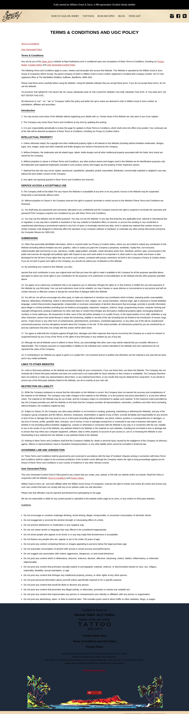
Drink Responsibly (94, 670)
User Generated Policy (31, 49)
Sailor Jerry (47, 61)
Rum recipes (106, 16)
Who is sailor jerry (65, 16)
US (94, 693)
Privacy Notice (77, 478)
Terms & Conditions (30, 44)
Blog (121, 16)
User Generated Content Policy (61, 65)
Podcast (135, 16)
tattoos (88, 16)
